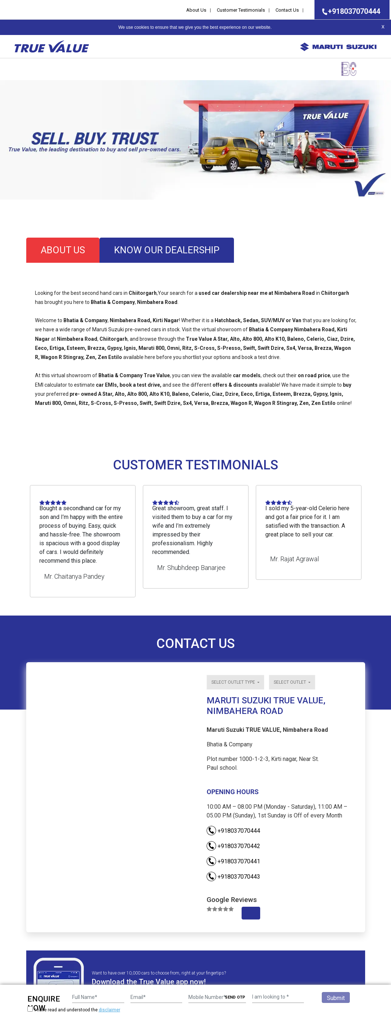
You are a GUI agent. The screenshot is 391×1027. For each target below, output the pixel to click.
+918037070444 (348, 11)
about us (63, 250)
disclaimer (109, 1009)
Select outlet (290, 682)
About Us (196, 10)
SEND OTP (235, 997)
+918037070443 (233, 876)
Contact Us (287, 10)
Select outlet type (233, 682)
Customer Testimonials (241, 10)
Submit (336, 998)
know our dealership (166, 250)
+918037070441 (233, 861)
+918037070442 (233, 846)
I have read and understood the (73, 1009)
